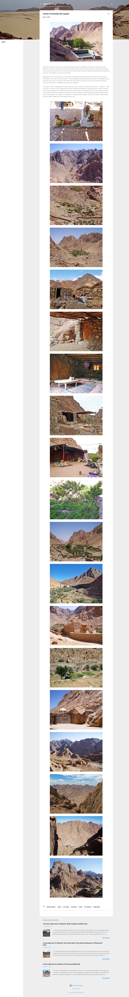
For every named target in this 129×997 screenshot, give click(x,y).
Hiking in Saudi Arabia (79, 992)
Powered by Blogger (76, 985)
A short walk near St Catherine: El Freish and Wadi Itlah (61, 964)
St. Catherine (87, 907)
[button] (109, 14)
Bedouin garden (51, 907)
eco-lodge (66, 907)
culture (59, 907)
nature (80, 907)
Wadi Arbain (96, 907)
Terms (78, 988)
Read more (106, 938)
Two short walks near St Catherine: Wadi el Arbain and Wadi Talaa (65, 924)
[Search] (112, 4)
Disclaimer (74, 988)
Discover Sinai (50, 4)
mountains (74, 907)
